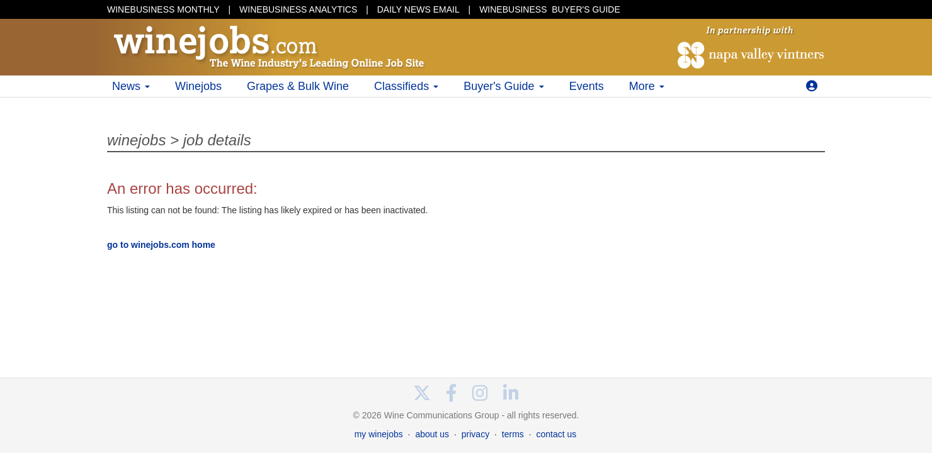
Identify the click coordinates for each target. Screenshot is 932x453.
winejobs (136, 139)
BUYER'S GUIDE (549, 9)
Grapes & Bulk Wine (298, 86)
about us (432, 434)
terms (513, 434)
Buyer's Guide (503, 86)
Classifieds (406, 86)
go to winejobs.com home (161, 245)
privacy (475, 434)
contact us (556, 434)
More (646, 86)
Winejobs (198, 86)
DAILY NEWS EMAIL (418, 9)
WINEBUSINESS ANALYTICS (298, 9)
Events (586, 86)
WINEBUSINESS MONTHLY (163, 9)
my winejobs (379, 434)
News (131, 86)
